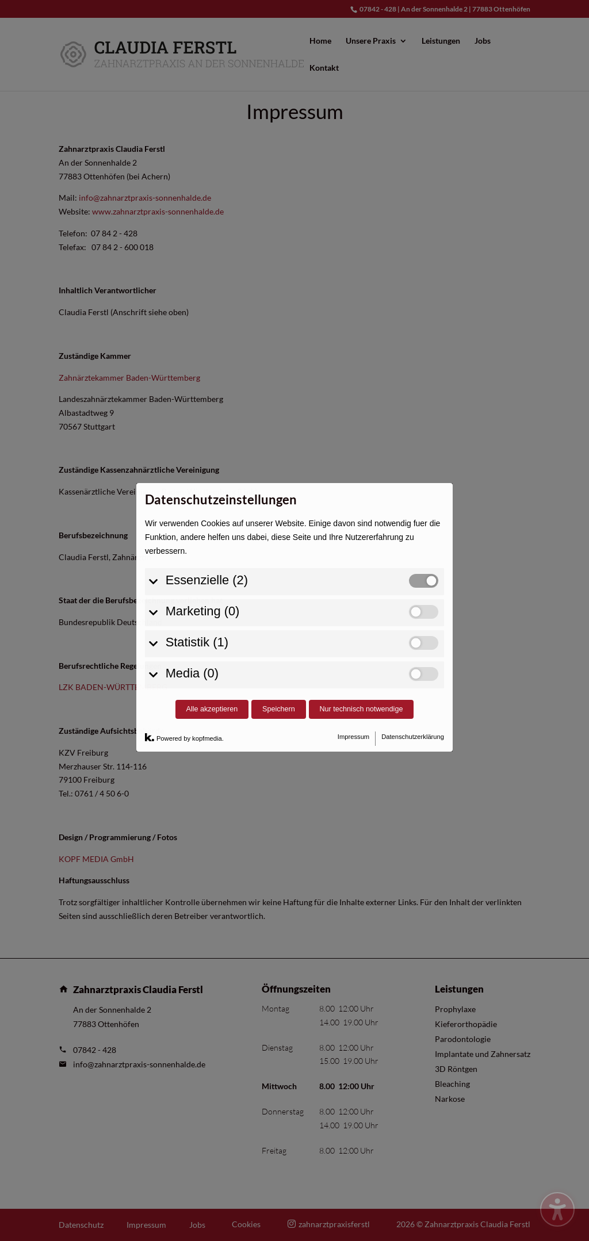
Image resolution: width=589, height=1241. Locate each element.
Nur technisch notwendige (361, 601)
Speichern (278, 601)
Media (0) (192, 564)
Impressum (353, 628)
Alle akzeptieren (212, 601)
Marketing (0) (203, 502)
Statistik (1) (197, 533)
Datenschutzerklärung (412, 628)
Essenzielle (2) (207, 471)
